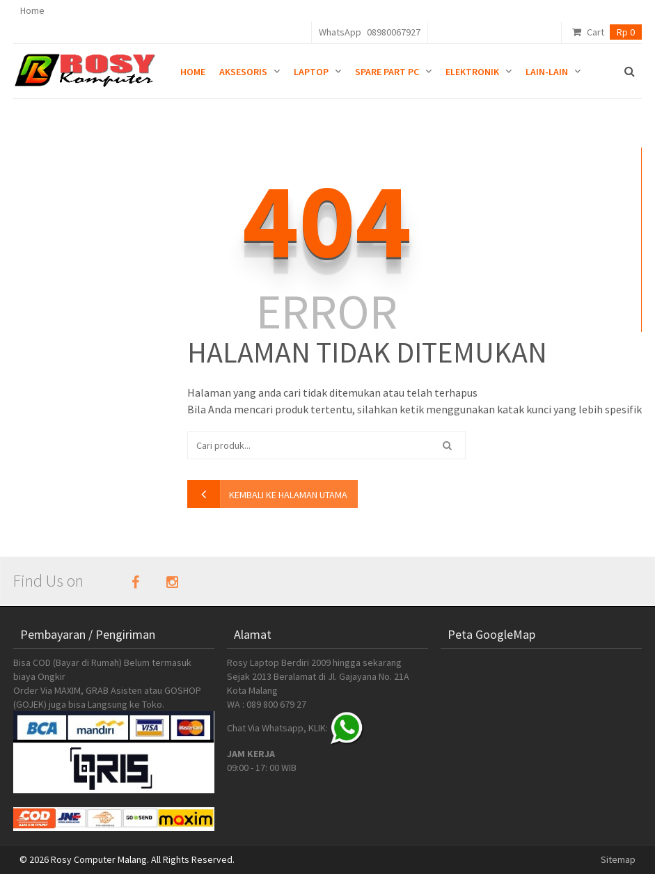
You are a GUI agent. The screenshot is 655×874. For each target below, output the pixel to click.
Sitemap (618, 859)
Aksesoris (243, 71)
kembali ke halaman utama (288, 494)
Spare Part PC (387, 71)
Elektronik (472, 71)
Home (32, 10)
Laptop (311, 71)
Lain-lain (547, 71)
